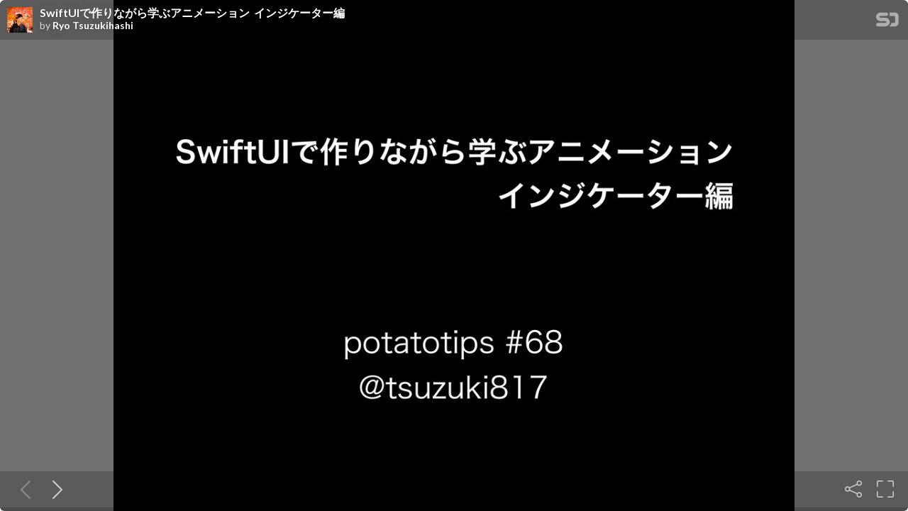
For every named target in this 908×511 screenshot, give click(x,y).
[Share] (853, 489)
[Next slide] (54, 489)
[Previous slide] (22, 489)
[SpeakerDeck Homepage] (887, 22)
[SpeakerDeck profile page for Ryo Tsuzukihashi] (20, 20)
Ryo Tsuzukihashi (92, 26)
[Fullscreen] (885, 489)
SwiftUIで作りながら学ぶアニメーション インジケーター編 (192, 12)
